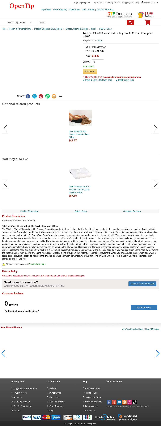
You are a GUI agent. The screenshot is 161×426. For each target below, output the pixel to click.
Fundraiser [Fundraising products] (54, 397)
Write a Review (144, 307)
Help (137, 2)
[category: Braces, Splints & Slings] (77, 29)
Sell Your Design (57, 402)
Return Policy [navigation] (81, 211)
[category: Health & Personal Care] (20, 29)
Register (86, 2)
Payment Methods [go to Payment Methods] (93, 402)
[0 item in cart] (147, 23)
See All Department (16, 22)
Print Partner (55, 393)
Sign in (77, 2)
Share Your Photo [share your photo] (22, 402)
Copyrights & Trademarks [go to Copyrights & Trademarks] (25, 388)
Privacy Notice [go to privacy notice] (20, 393)
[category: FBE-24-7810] (105, 29)
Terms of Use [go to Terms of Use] (91, 393)
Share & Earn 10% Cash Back (98, 80)
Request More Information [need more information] (142, 284)
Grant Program (56, 406)
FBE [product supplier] (100, 40)
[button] (149, 2)
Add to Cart (90, 71)
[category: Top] (4, 29)
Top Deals (46, 9)
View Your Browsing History (133, 329)
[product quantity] (98, 61)
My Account (98, 2)
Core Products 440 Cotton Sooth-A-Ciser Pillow (79, 134)
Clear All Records (152, 329)
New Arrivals (88, 9)
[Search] (130, 22)
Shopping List (128, 2)
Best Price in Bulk (125, 80)
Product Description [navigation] (29, 211)
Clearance (74, 9)
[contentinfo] (22, 6)
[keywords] (82, 22)
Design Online (91, 406)
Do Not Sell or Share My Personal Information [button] (128, 406)
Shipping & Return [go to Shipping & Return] (93, 397)
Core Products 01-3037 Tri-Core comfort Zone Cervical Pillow (79, 189)
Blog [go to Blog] (51, 410)
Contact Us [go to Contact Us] (90, 410)
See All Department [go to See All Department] (22, 406)
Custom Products (105, 9)
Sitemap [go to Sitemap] (17, 410)
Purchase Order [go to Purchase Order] (92, 388)
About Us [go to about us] (18, 397)
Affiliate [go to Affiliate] (52, 388)
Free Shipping (60, 9)
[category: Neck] (93, 29)
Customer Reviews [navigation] (132, 211)
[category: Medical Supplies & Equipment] (48, 29)
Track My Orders (113, 2)
